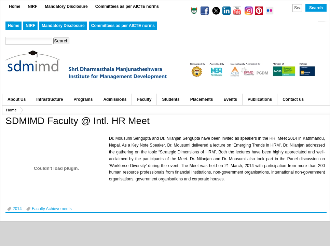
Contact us (293, 99)
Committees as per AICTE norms (127, 6)
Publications (260, 99)
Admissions (114, 99)
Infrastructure (49, 99)
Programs (83, 99)
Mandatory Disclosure (66, 6)
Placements (201, 99)
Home (14, 6)
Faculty (144, 99)
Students (170, 99)
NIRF (32, 6)
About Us (17, 99)
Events (230, 99)
